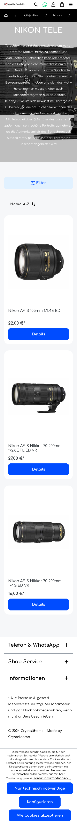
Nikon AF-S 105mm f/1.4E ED (34, 311)
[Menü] (68, 4)
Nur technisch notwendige (40, 788)
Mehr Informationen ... (52, 778)
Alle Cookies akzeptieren (40, 815)
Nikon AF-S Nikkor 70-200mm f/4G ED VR (35, 583)
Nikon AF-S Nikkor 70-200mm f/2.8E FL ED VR (35, 448)
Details (38, 334)
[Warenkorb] (61, 4)
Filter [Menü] (38, 183)
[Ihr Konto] (53, 4)
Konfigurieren (40, 802)
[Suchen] (36, 4)
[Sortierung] (24, 204)
